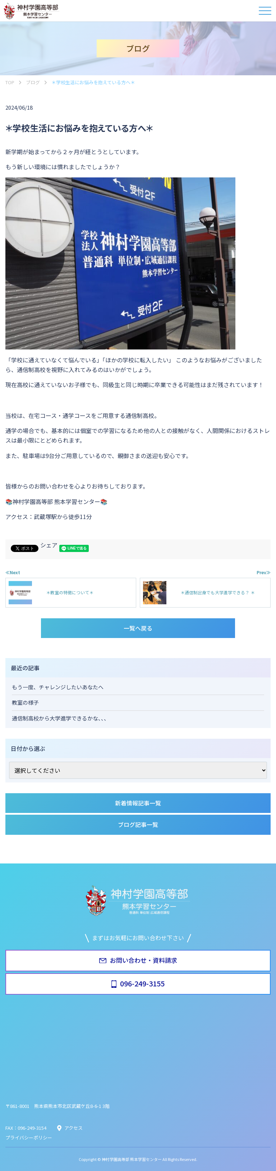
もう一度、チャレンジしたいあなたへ (58, 687)
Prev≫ (264, 572)
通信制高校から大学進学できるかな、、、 (60, 718)
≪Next (12, 572)
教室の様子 (25, 702)
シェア (49, 545)
